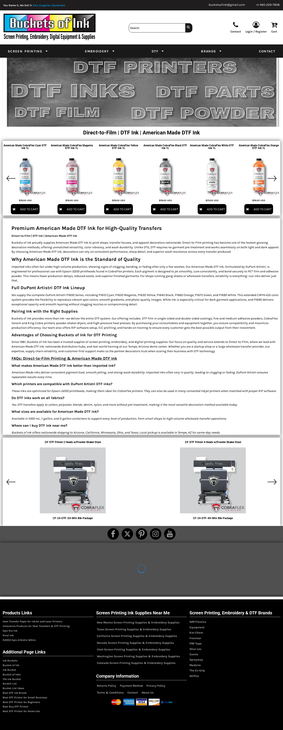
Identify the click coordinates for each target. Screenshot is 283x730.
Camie (193, 654)
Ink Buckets (10, 660)
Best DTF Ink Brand (14, 692)
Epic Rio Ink (10, 630)
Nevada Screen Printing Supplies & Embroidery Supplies (135, 642)
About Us (148, 692)
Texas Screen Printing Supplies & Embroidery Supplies (134, 629)
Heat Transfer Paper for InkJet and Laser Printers (32, 621)
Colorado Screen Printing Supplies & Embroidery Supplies (136, 663)
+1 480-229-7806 (268, 5)
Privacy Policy (155, 685)
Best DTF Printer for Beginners (21, 702)
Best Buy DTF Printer (15, 706)
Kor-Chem (196, 632)
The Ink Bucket (12, 679)
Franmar (195, 638)
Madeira (195, 665)
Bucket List (10, 683)
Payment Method (131, 685)
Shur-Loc (195, 649)
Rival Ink (8, 635)
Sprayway (196, 659)
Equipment (197, 627)
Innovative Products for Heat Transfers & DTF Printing (36, 626)
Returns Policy (106, 685)
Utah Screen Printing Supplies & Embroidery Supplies (133, 649)
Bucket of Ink (11, 665)
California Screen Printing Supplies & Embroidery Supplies (137, 636)
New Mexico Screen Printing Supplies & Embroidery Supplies (138, 622)
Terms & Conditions (110, 692)
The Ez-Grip (197, 670)
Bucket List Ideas (13, 688)
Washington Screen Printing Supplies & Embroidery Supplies (138, 656)
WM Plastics (197, 621)
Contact (132, 692)
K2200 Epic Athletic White (19, 640)
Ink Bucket (9, 669)
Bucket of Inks (12, 674)
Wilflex (194, 676)
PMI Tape (195, 643)
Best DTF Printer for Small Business (25, 697)
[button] (28, 51)
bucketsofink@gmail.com (227, 5)
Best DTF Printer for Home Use (21, 711)
